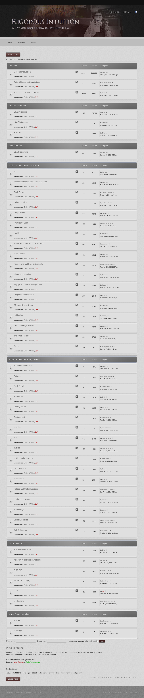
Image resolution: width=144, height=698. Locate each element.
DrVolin (31, 77)
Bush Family (19, 386)
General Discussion (22, 72)
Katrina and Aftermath (23, 458)
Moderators (19, 601)
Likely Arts (114, 692)
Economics (18, 396)
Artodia (134, 692)
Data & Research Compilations (27, 82)
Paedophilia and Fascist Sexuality (28, 264)
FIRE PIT (18, 570)
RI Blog (114, 12)
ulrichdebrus (106, 387)
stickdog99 (105, 417)
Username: (10, 641)
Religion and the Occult (24, 295)
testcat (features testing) (19, 614)
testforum (18, 631)
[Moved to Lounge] (22, 580)
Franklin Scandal (21, 223)
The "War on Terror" (22, 336)
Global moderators (32, 662)
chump (104, 234)
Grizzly (104, 72)
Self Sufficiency (20, 530)
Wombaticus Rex (107, 601)
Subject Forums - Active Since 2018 (24, 165)
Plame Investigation (22, 274)
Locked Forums (15, 543)
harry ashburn (106, 438)
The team (93, 677)
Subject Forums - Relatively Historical (25, 359)
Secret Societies (21, 520)
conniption (105, 428)
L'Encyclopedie (20, 112)
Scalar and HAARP (22, 499)
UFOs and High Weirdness (25, 326)
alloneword (105, 621)
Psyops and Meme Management (28, 284)
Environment (19, 417)
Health (16, 233)
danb (103, 560)
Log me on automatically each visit (83, 641)
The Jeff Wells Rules (23, 549)
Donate (127, 12)
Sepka (104, 469)
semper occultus (107, 264)
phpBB (17, 692)
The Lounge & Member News (26, 92)
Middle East (19, 479)
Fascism (17, 427)
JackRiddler (106, 203)
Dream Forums (15, 146)
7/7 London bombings (23, 366)
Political (17, 132)
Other (16, 346)
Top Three (13, 66)
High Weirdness (21, 122)
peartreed (105, 244)
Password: (41, 641)
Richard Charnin (107, 489)
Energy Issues (20, 407)
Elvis (26, 77)
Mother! (17, 620)
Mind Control (19, 254)
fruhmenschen (106, 82)
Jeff (36, 77)
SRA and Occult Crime (23, 305)
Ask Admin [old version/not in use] (28, 560)
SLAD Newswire (21, 152)
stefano (104, 213)
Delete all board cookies (105, 677)
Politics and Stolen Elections (26, 489)
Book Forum (19, 192)
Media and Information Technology (28, 243)
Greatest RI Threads (17, 106)
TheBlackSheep (107, 376)
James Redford (107, 192)
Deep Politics (19, 213)
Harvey (104, 172)
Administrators (18, 662)
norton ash (105, 570)
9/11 (16, 171)
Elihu (103, 93)
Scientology (19, 509)
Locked (17, 591)
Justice (17, 448)
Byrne (104, 366)
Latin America (20, 468)
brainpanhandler (107, 346)
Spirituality (18, 315)
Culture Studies (20, 202)
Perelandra (105, 530)
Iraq (15, 438)
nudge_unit (77, 673)
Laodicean (105, 581)
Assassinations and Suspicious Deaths (30, 182)
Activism (17, 376)
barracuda (105, 459)
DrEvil (104, 407)
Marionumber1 (107, 223)
